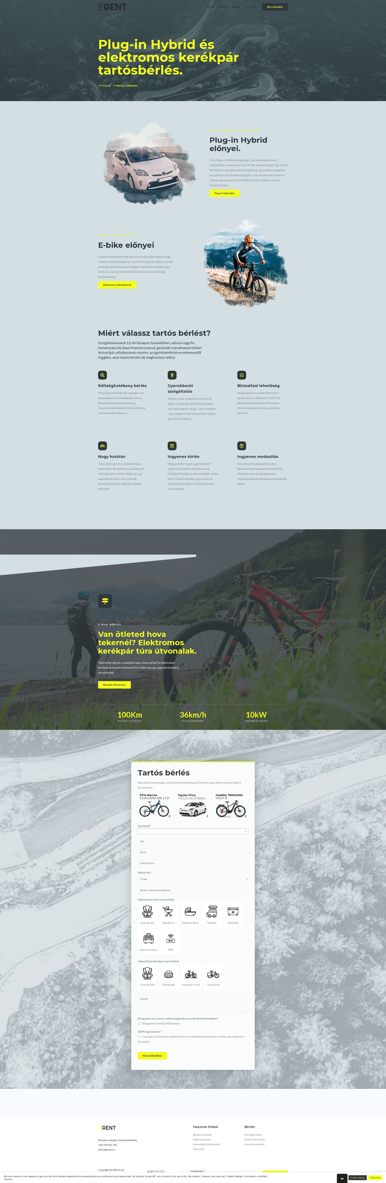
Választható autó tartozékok (156, 899)
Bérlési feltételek (202, 1134)
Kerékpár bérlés (253, 1134)
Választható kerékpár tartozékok (158, 961)
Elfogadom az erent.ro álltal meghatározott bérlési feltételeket (178, 1018)
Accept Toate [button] (375, 1178)
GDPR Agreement (150, 1031)
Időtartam (145, 872)
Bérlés (223, 6)
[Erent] (112, 6)
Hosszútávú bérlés (254, 1144)
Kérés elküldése (152, 1055)
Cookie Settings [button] (357, 1178)
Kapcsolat (198, 1148)
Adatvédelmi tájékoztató (206, 1144)
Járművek (144, 826)
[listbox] (193, 831)
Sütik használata (202, 1139)
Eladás (236, 6)
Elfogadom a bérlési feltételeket (161, 1023)
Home (210, 6)
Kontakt (251, 6)
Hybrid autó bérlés (254, 1139)
